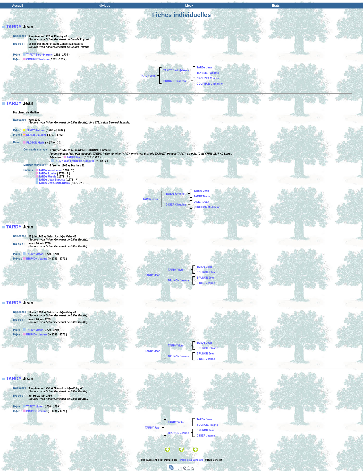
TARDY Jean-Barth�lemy (54, 183)
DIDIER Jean (201, 201)
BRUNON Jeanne (36, 258)
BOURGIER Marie (207, 272)
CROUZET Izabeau (37, 59)
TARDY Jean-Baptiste (52, 179)
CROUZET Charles (208, 78)
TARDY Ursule (47, 176)
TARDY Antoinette (50, 170)
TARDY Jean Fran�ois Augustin (74, 160)
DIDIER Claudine (36, 135)
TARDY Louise (48, 173)
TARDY (13, 26)
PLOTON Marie (35, 142)
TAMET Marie (75, 157)
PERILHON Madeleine (207, 207)
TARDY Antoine (35, 130)
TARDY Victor (34, 254)
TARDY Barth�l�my (39, 54)
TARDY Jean (148, 75)
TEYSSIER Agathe (208, 73)
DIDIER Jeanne (206, 283)
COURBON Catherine (210, 83)
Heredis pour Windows (190, 460)
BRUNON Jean (205, 277)
